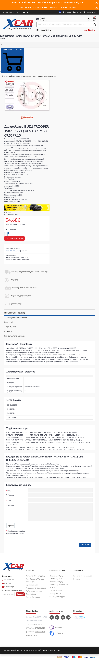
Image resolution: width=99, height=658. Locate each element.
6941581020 (57, 627)
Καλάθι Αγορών (56, 590)
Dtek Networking (52, 650)
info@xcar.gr (9, 587)
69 (36, 628)
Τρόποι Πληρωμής (33, 597)
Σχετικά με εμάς (32, 585)
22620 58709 (8, 12)
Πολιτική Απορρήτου (34, 591)
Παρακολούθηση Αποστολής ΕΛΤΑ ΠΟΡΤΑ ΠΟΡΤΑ (59, 584)
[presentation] (46, 533)
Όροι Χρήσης (31, 594)
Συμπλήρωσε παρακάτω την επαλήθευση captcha (15, 532)
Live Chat (7, 583)
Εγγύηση (8, 331)
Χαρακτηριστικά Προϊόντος (15, 318)
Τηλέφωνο (10, 495)
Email (9, 501)
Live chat (24, 251)
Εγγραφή (20, 594)
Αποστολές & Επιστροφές (36, 588)
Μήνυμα (11, 505)
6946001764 (40, 632)
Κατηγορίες (43, 30)
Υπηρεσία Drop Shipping (35, 576)
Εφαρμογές (9, 322)
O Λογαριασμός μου (57, 597)
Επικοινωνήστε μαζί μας (14, 336)
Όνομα (10, 491)
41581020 (41, 628)
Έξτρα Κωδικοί (10, 327)
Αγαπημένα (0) (55, 594)
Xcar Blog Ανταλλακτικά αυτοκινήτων (35, 580)
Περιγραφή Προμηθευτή (14, 313)
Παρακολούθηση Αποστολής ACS (56, 577)
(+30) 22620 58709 (13, 251)
